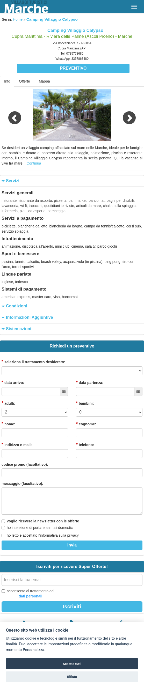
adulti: (8, 403)
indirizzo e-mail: (17, 444)
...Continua (32, 163)
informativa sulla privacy (59, 535)
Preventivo (73, 68)
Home (18, 19)
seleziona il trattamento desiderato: (33, 361)
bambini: (85, 403)
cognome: (86, 423)
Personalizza (33, 650)
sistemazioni (15, 329)
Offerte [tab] (24, 81)
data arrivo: (13, 382)
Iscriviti (72, 606)
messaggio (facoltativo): (22, 484)
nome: (8, 423)
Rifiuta (72, 677)
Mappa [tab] (44, 81)
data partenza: (89, 382)
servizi (9, 181)
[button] (10, 115)
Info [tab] (7, 81)
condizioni (13, 306)
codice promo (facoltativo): (25, 464)
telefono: (85, 444)
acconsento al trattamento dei (28, 594)
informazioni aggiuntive (26, 318)
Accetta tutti (72, 664)
